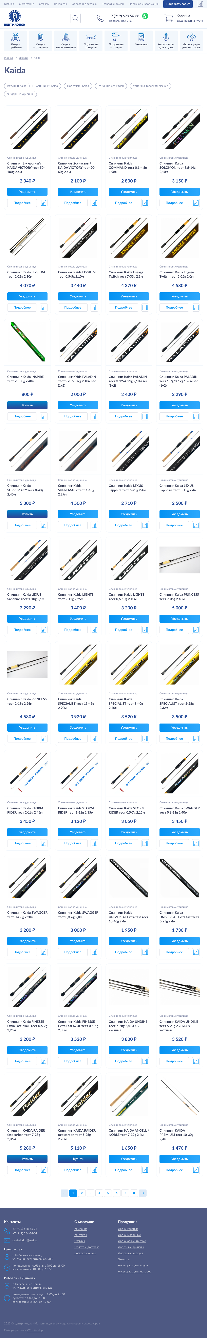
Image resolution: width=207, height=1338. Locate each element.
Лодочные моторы (130, 1253)
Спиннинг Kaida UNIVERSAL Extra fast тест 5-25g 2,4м (179, 917)
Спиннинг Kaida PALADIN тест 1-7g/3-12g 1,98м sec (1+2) (178, 381)
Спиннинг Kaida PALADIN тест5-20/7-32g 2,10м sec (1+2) (77, 381)
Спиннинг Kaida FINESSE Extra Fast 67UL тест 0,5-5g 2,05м (78, 1026)
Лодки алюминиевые (132, 1241)
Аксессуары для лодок (133, 1265)
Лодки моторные (129, 1235)
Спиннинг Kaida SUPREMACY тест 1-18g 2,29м (76, 490)
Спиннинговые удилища (21, 158)
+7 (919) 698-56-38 (124, 16)
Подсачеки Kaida (78, 86)
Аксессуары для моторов (134, 1271)
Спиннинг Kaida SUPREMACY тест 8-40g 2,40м (25, 490)
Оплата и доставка (84, 4)
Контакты (60, 4)
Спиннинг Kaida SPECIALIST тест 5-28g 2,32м (176, 704)
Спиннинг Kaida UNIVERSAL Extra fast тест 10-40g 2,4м (128, 917)
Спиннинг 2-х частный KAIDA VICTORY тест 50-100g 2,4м (26, 168)
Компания (80, 1229)
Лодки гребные (128, 1229)
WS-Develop (35, 1330)
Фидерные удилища (20, 94)
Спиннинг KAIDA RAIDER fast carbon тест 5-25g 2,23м (77, 1135)
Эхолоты (124, 1259)
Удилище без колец (111, 86)
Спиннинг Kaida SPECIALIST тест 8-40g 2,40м (126, 704)
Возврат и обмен (113, 4)
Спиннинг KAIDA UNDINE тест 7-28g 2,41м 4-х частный (128, 1026)
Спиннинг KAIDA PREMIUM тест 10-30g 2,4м (176, 1135)
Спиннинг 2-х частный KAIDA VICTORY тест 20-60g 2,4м (76, 168)
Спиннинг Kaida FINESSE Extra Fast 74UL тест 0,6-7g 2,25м (27, 1026)
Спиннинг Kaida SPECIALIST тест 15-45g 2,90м (76, 704)
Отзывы (44, 4)
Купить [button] (27, 405)
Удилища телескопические (150, 86)
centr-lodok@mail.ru (25, 1240)
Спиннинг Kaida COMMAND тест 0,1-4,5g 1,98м (128, 168)
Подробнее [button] (22, 203)
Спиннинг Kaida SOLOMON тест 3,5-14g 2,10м (177, 168)
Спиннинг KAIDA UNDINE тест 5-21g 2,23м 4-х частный (178, 1026)
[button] (44, 203)
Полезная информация (143, 4)
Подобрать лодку (178, 4)
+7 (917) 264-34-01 (25, 1233)
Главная (9, 4)
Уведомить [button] (27, 191)
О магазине (26, 4)
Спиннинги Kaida (47, 86)
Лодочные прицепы (131, 1247)
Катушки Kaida (16, 86)
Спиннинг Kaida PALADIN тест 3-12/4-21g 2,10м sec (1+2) (128, 381)
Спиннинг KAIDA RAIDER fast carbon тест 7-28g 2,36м (26, 1135)
